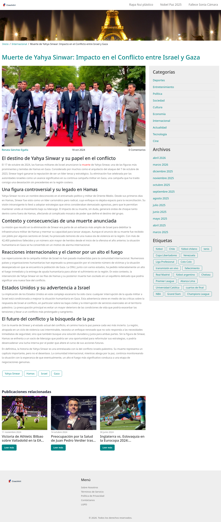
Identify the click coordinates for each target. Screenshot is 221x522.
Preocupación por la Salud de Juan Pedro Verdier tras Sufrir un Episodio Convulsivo (72, 438)
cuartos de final (195, 287)
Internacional (19, 44)
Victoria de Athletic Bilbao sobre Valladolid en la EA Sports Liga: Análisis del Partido (22, 438)
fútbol (159, 249)
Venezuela (189, 255)
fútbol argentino (185, 274)
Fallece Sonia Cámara (203, 4)
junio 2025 (159, 212)
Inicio (5, 44)
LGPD (84, 504)
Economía (159, 114)
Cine (156, 141)
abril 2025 (159, 225)
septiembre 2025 (164, 191)
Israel (44, 373)
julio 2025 (159, 205)
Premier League (165, 281)
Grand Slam (174, 294)
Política (157, 94)
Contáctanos (88, 500)
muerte (86, 164)
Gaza (57, 373)
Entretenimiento (163, 87)
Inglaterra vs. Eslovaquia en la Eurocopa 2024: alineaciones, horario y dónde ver (122, 438)
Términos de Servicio (92, 491)
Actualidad (160, 127)
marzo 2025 (160, 232)
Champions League (198, 294)
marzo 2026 (160, 164)
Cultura (157, 107)
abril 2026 (159, 158)
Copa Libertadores (166, 255)
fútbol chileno (189, 249)
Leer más (9, 447)
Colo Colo (186, 261)
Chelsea (205, 274)
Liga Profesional (165, 261)
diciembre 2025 (163, 171)
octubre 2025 (161, 185)
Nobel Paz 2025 (171, 4)
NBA (158, 294)
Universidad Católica (167, 287)
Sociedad (159, 100)
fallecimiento (192, 268)
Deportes (159, 80)
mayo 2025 (160, 218)
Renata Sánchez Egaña (15, 150)
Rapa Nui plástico (141, 4)
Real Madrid (163, 274)
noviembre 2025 (163, 178)
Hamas (31, 373)
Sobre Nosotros (89, 487)
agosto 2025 (161, 198)
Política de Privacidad (92, 495)
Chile (172, 249)
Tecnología (160, 134)
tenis (206, 249)
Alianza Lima (187, 281)
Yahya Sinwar (12, 373)
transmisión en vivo (167, 268)
